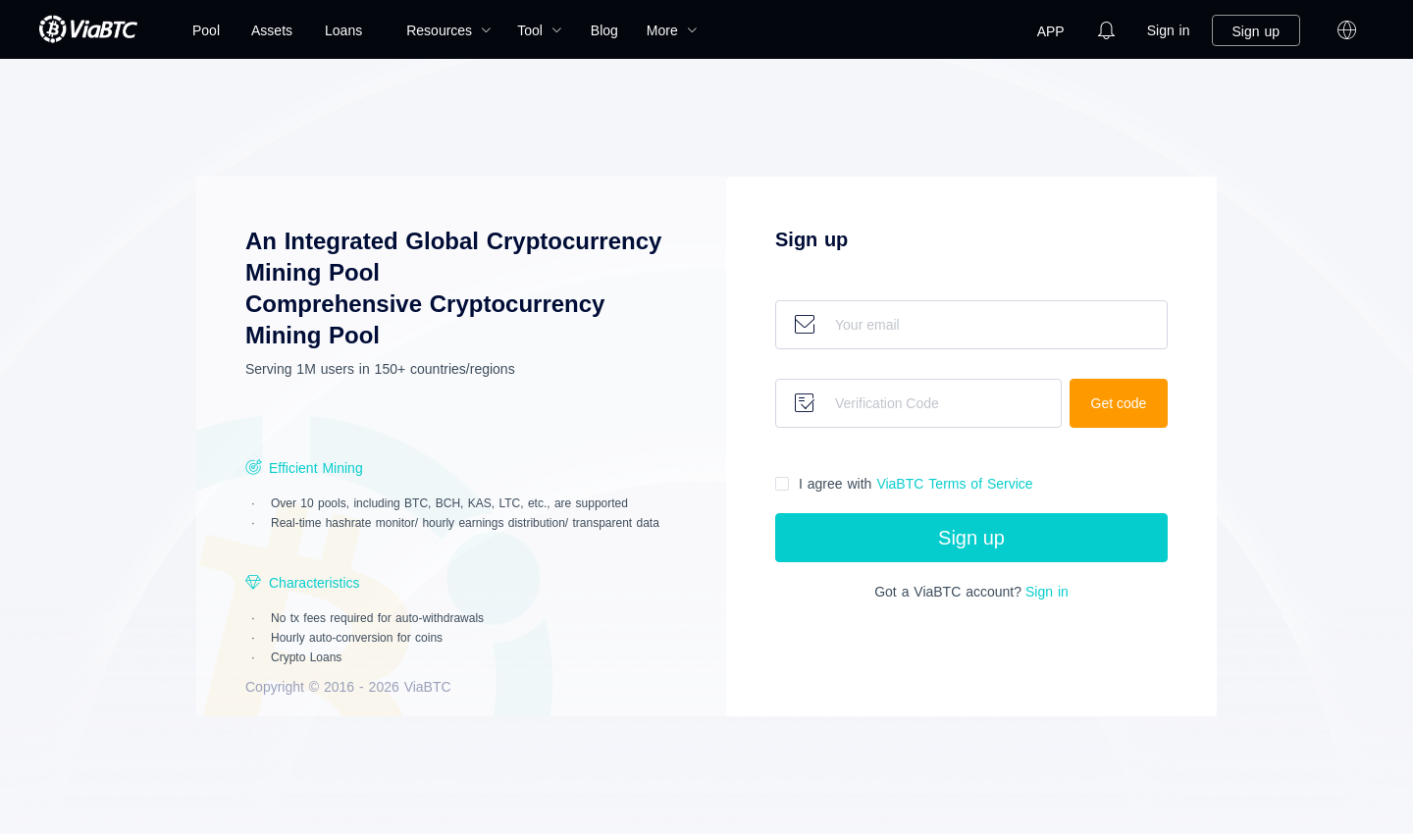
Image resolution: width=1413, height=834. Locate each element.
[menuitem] (206, 30)
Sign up (1256, 31)
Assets (271, 30)
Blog (604, 30)
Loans (343, 30)
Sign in (1168, 30)
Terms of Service (954, 484)
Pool (206, 30)
